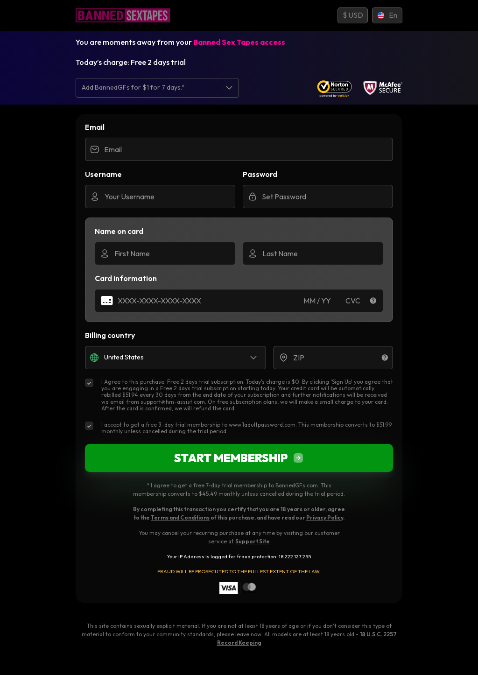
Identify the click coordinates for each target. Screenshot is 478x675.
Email (95, 127)
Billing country (110, 335)
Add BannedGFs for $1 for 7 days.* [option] (133, 87)
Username (103, 174)
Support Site (252, 541)
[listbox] (157, 87)
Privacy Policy (324, 517)
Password (260, 174)
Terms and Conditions (180, 517)
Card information (126, 278)
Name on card (119, 231)
